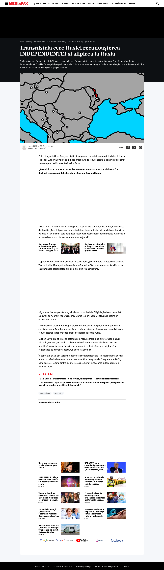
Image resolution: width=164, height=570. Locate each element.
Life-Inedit (102, 3)
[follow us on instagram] (99, 540)
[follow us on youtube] (82, 540)
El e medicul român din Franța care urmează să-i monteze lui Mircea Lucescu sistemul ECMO (94, 496)
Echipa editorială (42, 567)
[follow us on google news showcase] (64, 540)
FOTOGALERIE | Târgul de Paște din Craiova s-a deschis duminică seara (48, 480)
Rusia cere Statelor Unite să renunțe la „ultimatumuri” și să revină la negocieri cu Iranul (48, 247)
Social (91, 3)
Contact (125, 567)
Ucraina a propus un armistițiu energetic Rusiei (47, 465)
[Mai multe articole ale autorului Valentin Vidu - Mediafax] (24, 147)
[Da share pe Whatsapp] (140, 147)
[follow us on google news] (47, 540)
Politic (65, 3)
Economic (53, 3)
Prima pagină (25, 42)
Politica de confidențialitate (106, 567)
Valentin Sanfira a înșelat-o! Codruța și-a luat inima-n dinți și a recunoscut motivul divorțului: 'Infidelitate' (48, 496)
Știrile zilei (40, 3)
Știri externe (78, 3)
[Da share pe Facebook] (128, 147)
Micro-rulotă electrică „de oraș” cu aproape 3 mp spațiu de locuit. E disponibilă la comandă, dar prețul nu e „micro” (48, 528)
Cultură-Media (118, 3)
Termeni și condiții (83, 567)
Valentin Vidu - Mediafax (37, 148)
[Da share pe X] (134, 147)
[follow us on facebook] (117, 540)
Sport (132, 3)
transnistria (58, 393)
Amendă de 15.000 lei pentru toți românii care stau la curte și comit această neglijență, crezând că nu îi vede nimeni (94, 480)
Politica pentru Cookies (62, 567)
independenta (45, 393)
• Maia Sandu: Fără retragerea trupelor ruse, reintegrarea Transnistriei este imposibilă (78, 379)
